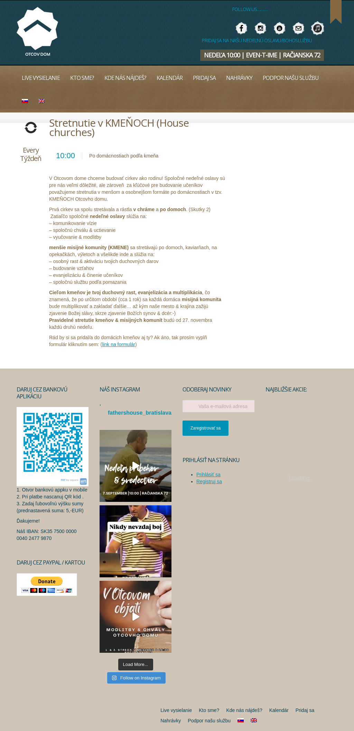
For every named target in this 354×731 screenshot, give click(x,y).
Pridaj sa (204, 78)
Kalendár (170, 78)
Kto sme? (82, 78)
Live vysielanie (41, 78)
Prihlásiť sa (208, 474)
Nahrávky (239, 78)
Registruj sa (209, 481)
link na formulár (118, 344)
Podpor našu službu (291, 78)
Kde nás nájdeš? (125, 78)
